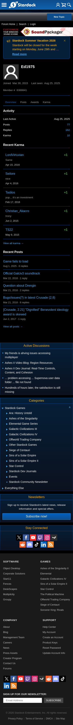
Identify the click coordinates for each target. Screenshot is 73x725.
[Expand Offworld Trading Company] (7, 440)
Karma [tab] (46, 102)
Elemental (45, 573)
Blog (5, 632)
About (6, 626)
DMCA (49, 718)
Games (45, 561)
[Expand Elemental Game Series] (7, 424)
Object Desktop (11, 568)
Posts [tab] (23, 102)
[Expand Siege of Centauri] (7, 451)
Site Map (60, 718)
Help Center (49, 626)
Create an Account (53, 637)
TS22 (9, 229)
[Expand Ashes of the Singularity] (7, 419)
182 (67, 130)
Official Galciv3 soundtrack (21, 273)
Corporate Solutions (14, 573)
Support (49, 620)
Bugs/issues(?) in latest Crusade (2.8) (29, 297)
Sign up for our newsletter (24, 694)
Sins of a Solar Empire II (53, 583)
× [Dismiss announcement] (64, 41)
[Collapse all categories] (69, 407)
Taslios (10, 192)
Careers (7, 642)
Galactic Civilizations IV (53, 578)
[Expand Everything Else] (3, 488)
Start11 (7, 578)
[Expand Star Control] (7, 466)
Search (22, 24)
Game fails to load (15, 261)
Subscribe (53, 700)
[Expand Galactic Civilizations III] (7, 429)
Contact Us (9, 663)
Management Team (13, 637)
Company (10, 620)
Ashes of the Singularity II (54, 568)
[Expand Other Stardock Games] (7, 445)
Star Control (47, 589)
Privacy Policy (15, 718)
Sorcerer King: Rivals (52, 609)
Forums (7, 668)
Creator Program (12, 658)
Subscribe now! (36, 516)
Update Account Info (54, 653)
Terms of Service (34, 718)
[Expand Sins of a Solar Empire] (7, 456)
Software (11, 561)
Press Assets (10, 653)
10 (68, 135)
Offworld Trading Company (55, 599)
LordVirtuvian (14, 155)
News (6, 647)
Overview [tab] (10, 102)
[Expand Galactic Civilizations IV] (7, 435)
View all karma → (13, 243)
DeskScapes (10, 589)
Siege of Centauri (50, 604)
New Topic (59, 17)
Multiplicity (9, 594)
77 (68, 124)
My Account (49, 632)
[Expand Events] (7, 477)
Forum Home (8, 24)
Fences (7, 583)
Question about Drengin (19, 285)
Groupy (7, 599)
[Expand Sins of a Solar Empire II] (7, 461)
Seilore (10, 173)
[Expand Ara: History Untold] (7, 413)
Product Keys (50, 642)
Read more (19, 54)
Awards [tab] (35, 102)
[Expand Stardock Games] (3, 408)
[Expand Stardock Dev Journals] (7, 472)
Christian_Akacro (17, 211)
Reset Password (52, 647)
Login (33, 24)
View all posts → (13, 326)
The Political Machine (52, 594)
